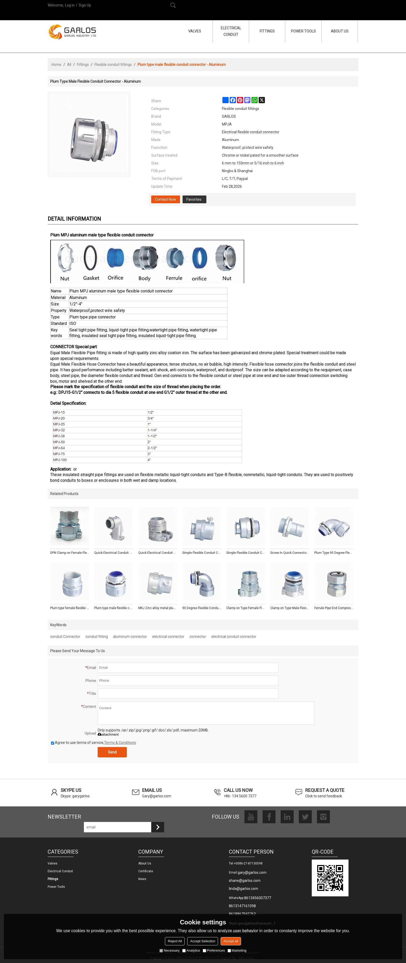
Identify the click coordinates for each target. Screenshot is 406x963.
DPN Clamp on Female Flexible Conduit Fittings (69, 553)
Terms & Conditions (120, 743)
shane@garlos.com (244, 880)
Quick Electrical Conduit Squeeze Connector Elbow (113, 553)
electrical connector (168, 636)
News (142, 879)
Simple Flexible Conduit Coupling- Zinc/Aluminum (201, 553)
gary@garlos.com (252, 872)
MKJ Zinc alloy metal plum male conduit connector (157, 608)
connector (198, 636)
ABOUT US (340, 31)
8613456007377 (257, 898)
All (69, 64)
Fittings (83, 64)
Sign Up (85, 5)
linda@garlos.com (243, 889)
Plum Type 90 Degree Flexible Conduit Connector (333, 553)
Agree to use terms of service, (93, 743)
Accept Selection (202, 941)
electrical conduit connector (233, 636)
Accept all (230, 941)
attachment (108, 734)
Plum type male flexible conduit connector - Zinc (113, 608)
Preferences (214, 950)
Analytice (191, 950)
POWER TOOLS (303, 31)
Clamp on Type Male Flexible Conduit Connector (289, 608)
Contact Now (165, 199)
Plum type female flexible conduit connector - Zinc (69, 608)
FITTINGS (267, 31)
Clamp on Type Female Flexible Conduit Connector (245, 608)
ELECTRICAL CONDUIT (231, 31)
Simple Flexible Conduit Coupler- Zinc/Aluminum (245, 553)
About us (144, 863)
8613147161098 (242, 906)
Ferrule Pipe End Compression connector (333, 608)
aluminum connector (130, 636)
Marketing (237, 950)
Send (112, 752)
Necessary (169, 950)
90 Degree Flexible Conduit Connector (201, 608)
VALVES (194, 31)
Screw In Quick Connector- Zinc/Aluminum (289, 553)
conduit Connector (65, 636)
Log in (70, 5)
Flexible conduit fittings (113, 64)
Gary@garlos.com (156, 796)
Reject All (175, 941)
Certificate (145, 871)
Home (56, 64)
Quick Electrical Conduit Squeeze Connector (157, 553)
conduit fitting (96, 636)
